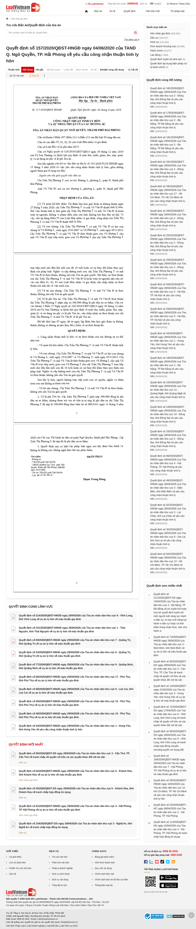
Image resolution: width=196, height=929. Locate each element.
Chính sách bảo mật (104, 874)
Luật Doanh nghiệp (35, 926)
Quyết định (130, 11)
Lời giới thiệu (15, 857)
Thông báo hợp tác (104, 885)
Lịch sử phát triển (17, 862)
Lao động (155, 55)
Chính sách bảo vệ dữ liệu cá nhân (111, 879)
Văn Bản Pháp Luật (15, 926)
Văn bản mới (153, 11)
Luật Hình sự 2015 (69, 926)
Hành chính (156, 50)
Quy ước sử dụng (103, 868)
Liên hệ (12, 874)
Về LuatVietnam (94, 4)
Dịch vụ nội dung (60, 879)
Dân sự (22, 762)
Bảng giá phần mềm (104, 857)
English (155, 3)
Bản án (98, 11)
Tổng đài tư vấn (59, 885)
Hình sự (154, 42)
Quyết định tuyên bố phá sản (166, 59)
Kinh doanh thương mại (163, 46)
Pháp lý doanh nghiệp (62, 868)
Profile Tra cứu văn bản (20, 868)
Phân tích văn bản (60, 862)
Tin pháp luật (177, 11)
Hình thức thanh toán (105, 862)
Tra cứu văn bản (60, 857)
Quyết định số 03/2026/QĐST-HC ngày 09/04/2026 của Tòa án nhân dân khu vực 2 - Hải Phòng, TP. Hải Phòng (170, 810)
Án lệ (112, 11)
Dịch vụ (143, 3)
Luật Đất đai (52, 926)
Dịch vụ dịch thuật (61, 874)
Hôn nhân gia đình (28, 780)
